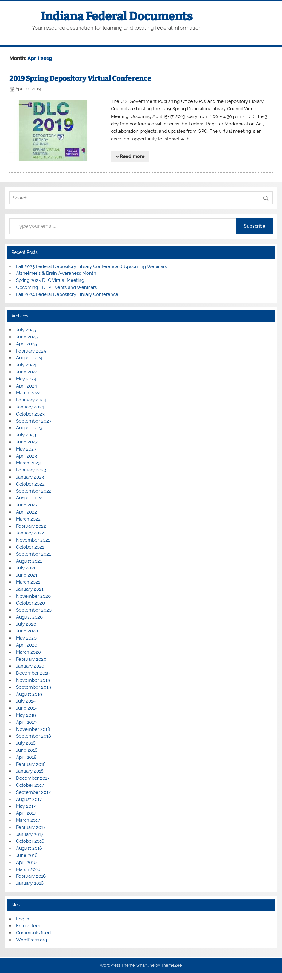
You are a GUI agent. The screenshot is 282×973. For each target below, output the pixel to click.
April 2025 (26, 344)
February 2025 (31, 351)
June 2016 (26, 855)
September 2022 (33, 491)
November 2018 (33, 729)
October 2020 (30, 603)
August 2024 (29, 357)
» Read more (130, 156)
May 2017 (26, 806)
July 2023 (26, 435)
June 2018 (26, 750)
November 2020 (33, 596)
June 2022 (27, 505)
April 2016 (26, 862)
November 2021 (33, 540)
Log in (22, 919)
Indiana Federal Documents (117, 16)
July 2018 (26, 743)
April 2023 (26, 456)
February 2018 (31, 764)
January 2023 (30, 477)
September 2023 (33, 421)
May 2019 (26, 715)
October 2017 (30, 785)
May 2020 (26, 638)
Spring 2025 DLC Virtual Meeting (50, 280)
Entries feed (28, 925)
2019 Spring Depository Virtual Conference (80, 78)
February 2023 (31, 470)
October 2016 (30, 841)
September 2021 (33, 554)
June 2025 (27, 337)
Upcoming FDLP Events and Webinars (56, 287)
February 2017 (30, 827)
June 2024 (27, 372)
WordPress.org (31, 940)
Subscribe (254, 226)
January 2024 (30, 407)
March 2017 (28, 820)
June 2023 (27, 442)
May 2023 (26, 449)
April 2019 (26, 722)
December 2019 (33, 673)
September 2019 (33, 687)
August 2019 (29, 694)
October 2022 (30, 484)
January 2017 (29, 834)
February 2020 (31, 659)
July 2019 (26, 701)
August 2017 (29, 799)
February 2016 (31, 876)
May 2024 (26, 379)
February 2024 (31, 400)
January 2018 (30, 771)
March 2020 (28, 652)
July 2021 (25, 568)
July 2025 (26, 330)
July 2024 (26, 365)
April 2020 (26, 645)
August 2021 (29, 561)
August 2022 (29, 498)
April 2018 (26, 757)
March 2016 (28, 869)
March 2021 (28, 582)
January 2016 (30, 883)
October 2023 (30, 414)
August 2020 (29, 617)
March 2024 (28, 393)
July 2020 (26, 624)
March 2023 (28, 463)
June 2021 (26, 575)
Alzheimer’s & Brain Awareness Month (56, 273)
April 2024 (26, 386)
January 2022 (30, 533)
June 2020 (27, 631)
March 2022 (28, 519)
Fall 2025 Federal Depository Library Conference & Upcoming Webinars (91, 266)
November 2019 (33, 680)
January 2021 (29, 589)
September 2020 (34, 610)
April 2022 (26, 512)
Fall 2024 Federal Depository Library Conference (67, 294)
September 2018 (33, 736)
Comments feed (33, 933)
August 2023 (29, 428)
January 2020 (30, 666)
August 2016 (29, 848)
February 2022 (31, 526)
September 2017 (33, 792)
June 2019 (26, 708)
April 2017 (26, 813)
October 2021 (30, 547)
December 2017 (32, 778)
